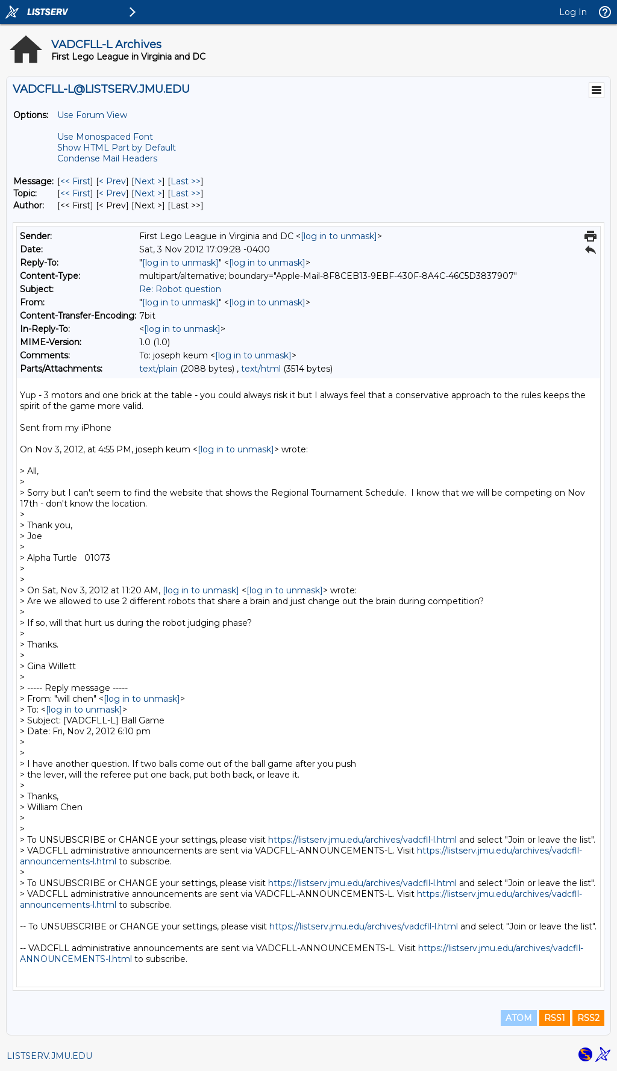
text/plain (158, 368)
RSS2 (588, 1018)
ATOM (519, 1018)
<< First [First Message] (75, 181)
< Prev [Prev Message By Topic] (112, 193)
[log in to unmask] (339, 236)
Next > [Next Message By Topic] (148, 193)
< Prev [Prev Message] (112, 181)
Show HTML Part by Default (116, 147)
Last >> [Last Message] (186, 181)
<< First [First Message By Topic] (75, 193)
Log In (573, 12)
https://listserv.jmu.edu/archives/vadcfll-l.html (362, 839)
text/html (261, 368)
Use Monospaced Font (105, 136)
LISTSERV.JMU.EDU (49, 1056)
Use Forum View (92, 115)
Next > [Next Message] (148, 181)
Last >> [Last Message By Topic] (186, 193)
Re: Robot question (180, 289)
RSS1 (554, 1018)
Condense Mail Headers (107, 158)
